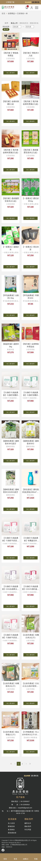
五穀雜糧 (20, 13)
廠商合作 (27, 823)
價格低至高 (23, 23)
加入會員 (11, 823)
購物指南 (11, 826)
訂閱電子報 (10, 2)
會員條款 (11, 829)
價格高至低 (34, 23)
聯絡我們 (27, 826)
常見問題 (27, 829)
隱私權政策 (12, 833)
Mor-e (19, 842)
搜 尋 (6, 29)
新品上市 (14, 23)
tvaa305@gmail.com (25, 808)
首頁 (3, 13)
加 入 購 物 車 (12, 72)
